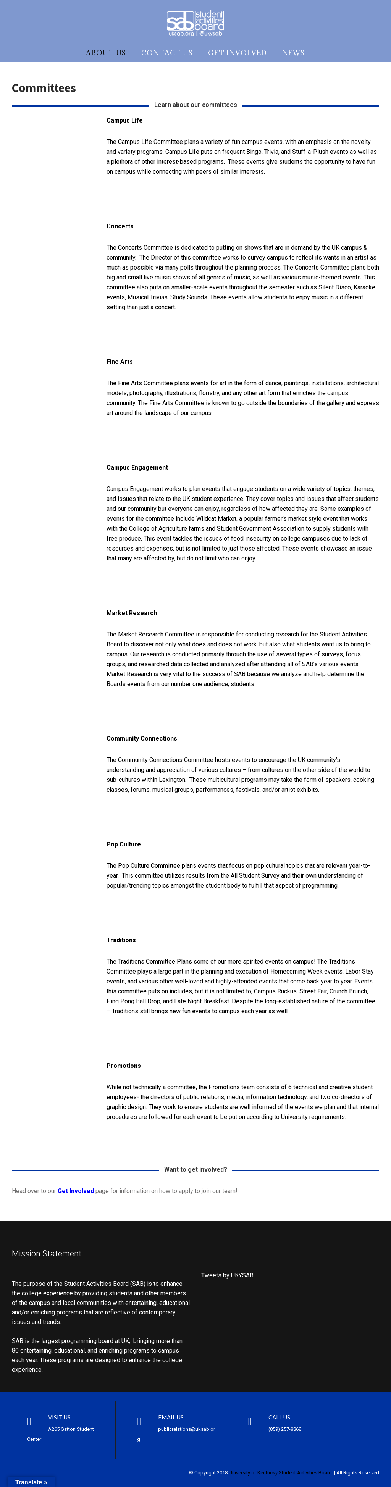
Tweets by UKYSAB (227, 1275)
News (293, 52)
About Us (106, 52)
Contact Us (167, 52)
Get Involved (237, 52)
